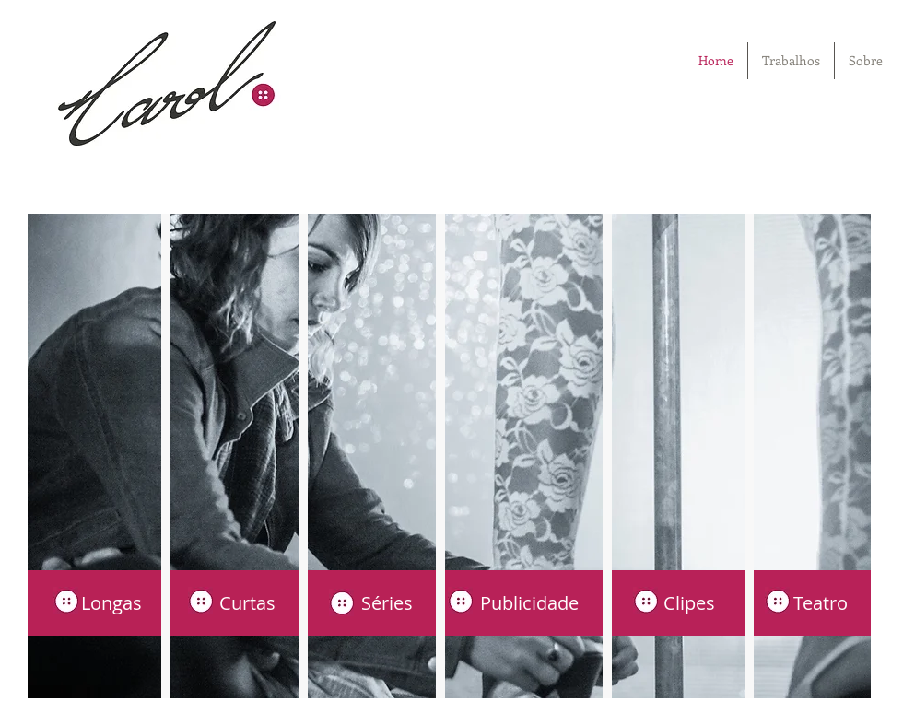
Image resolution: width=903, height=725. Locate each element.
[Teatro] (802, 603)
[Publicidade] (521, 603)
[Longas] (96, 603)
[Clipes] (669, 603)
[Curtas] (234, 603)
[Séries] (371, 603)
